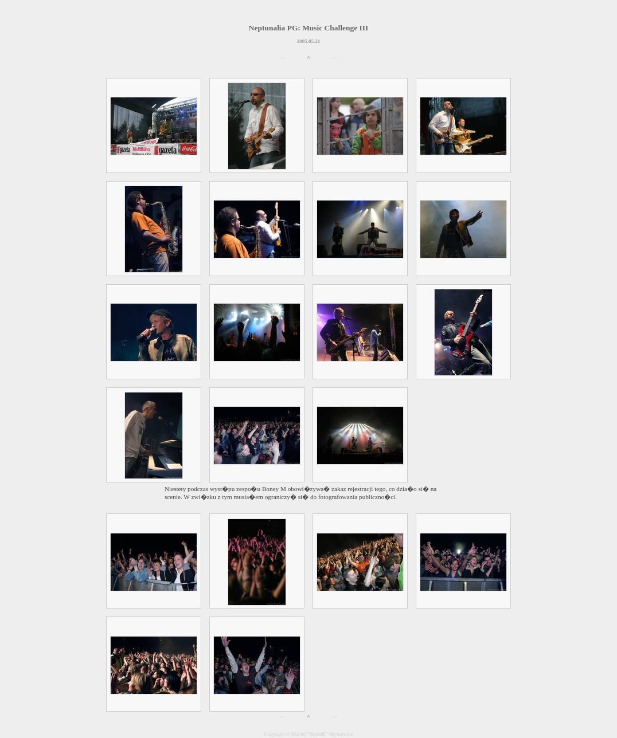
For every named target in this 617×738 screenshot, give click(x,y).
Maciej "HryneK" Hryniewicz (322, 734)
